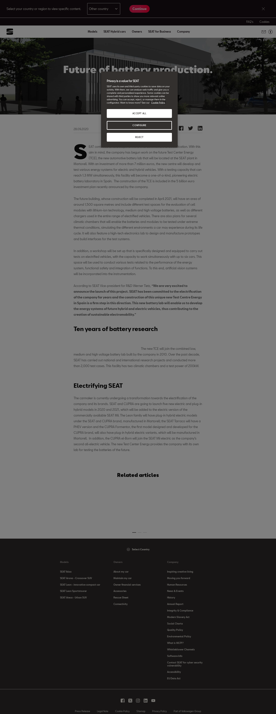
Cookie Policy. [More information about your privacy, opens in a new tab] (158, 102)
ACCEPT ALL (139, 113)
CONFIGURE (139, 125)
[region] (139, 109)
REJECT (139, 137)
